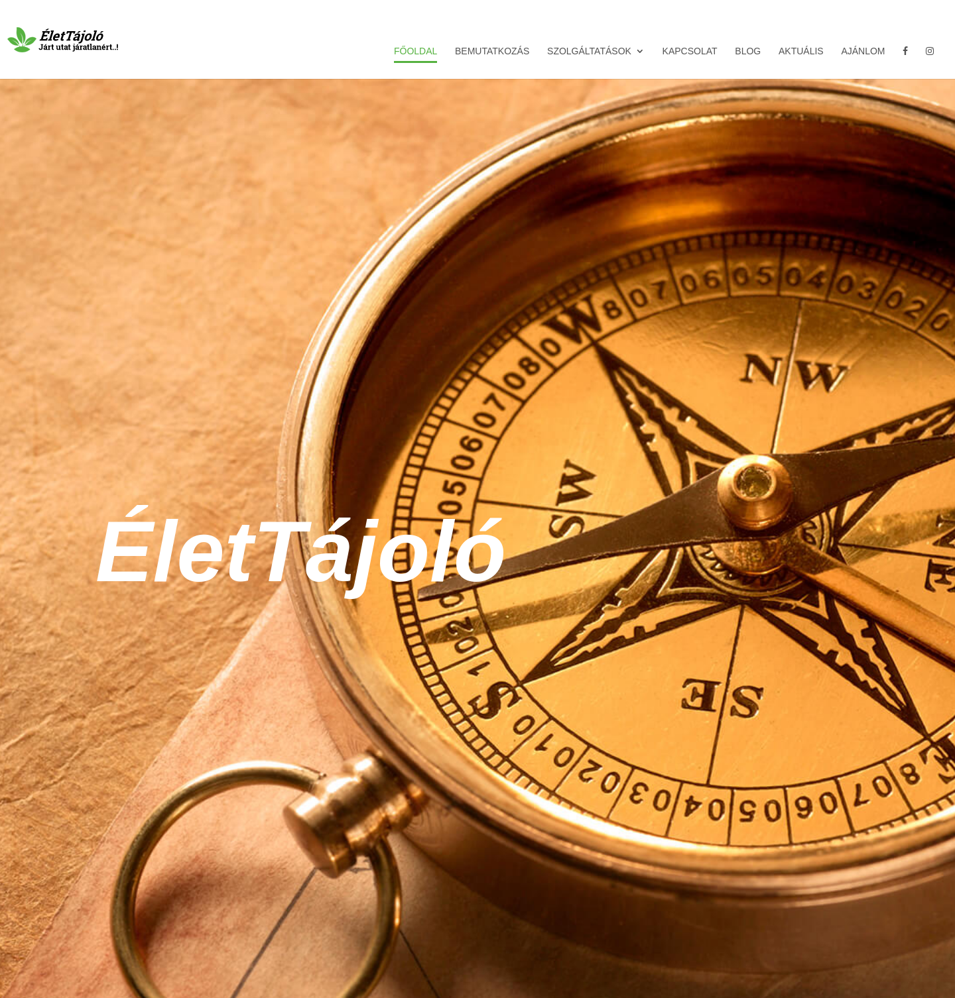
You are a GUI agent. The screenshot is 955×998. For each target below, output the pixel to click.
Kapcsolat (690, 51)
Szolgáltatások (589, 51)
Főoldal (415, 51)
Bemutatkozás (492, 51)
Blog (748, 51)
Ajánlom (863, 51)
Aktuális (801, 51)
